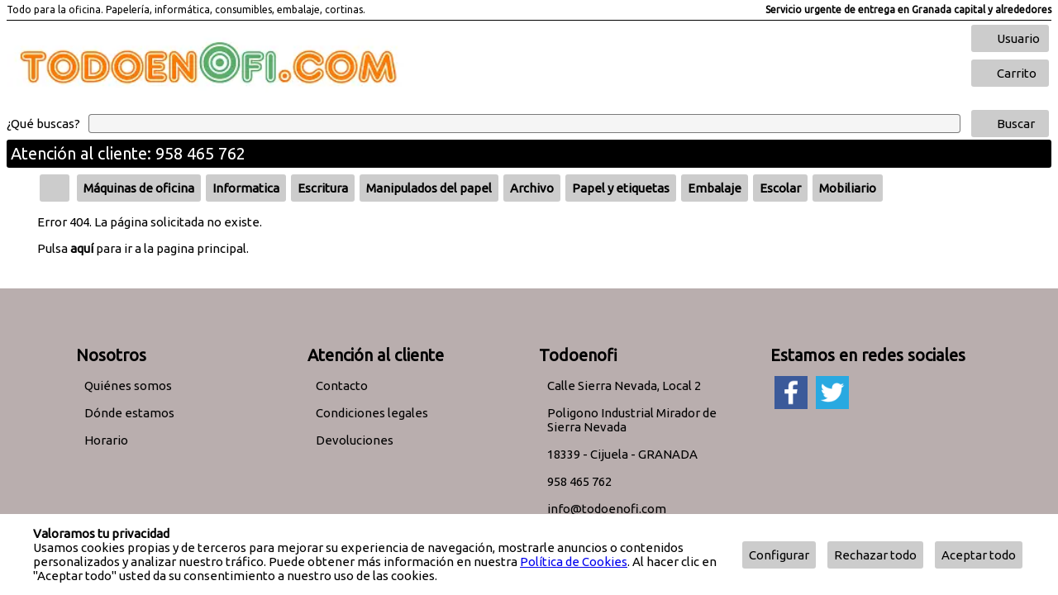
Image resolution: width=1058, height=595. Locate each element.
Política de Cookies (573, 562)
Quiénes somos (128, 385)
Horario (106, 440)
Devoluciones (354, 440)
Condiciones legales (372, 413)
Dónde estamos (129, 413)
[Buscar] (524, 123)
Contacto (342, 385)
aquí (81, 248)
